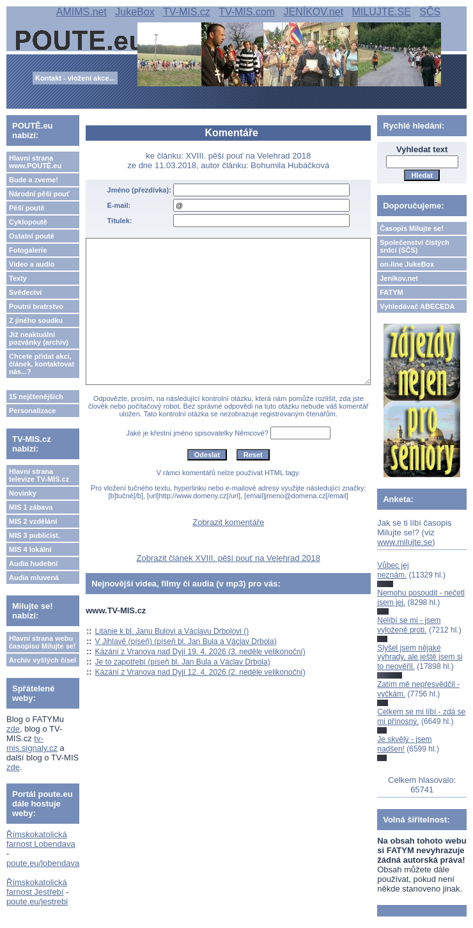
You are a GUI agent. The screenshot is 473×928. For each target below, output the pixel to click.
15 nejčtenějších (36, 396)
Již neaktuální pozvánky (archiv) (38, 338)
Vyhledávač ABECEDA (417, 306)
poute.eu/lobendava (42, 863)
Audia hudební (33, 563)
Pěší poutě (27, 208)
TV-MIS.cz (186, 11)
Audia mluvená (34, 577)
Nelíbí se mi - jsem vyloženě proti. (408, 625)
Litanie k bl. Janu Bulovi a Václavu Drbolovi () (172, 631)
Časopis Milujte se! (412, 228)
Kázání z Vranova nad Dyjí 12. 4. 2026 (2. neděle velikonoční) (200, 672)
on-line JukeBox (407, 264)
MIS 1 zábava (30, 507)
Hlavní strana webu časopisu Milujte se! (42, 642)
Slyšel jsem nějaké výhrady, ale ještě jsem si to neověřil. (419, 657)
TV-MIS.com (247, 11)
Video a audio (31, 264)
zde (13, 729)
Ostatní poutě (31, 236)
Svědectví (25, 292)
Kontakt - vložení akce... (75, 78)
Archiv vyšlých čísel (42, 660)
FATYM (391, 292)
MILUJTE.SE (381, 11)
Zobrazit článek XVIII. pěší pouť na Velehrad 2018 (228, 558)
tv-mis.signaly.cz (32, 743)
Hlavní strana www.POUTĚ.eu (35, 161)
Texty (18, 278)
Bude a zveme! (33, 180)
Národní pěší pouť (39, 194)
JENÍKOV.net (313, 11)
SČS (429, 11)
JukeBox (134, 11)
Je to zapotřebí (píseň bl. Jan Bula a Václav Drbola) (182, 661)
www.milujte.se (404, 542)
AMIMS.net (81, 11)
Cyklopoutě (28, 222)
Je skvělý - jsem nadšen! (404, 744)
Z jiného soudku (36, 320)
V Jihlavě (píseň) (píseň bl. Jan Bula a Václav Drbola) (186, 641)
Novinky (22, 493)
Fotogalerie (28, 250)
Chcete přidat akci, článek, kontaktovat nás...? (41, 363)
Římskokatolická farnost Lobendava (40, 839)
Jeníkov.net (399, 278)
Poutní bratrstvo (36, 306)
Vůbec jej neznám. (392, 570)
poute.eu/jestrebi (37, 901)
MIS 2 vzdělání (33, 521)
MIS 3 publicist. (34, 535)
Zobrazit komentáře (228, 522)
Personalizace (32, 410)
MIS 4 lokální (30, 549)
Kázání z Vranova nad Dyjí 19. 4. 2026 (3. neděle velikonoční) (200, 651)
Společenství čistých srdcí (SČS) (414, 246)
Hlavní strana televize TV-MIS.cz (39, 475)
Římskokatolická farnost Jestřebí (36, 887)
